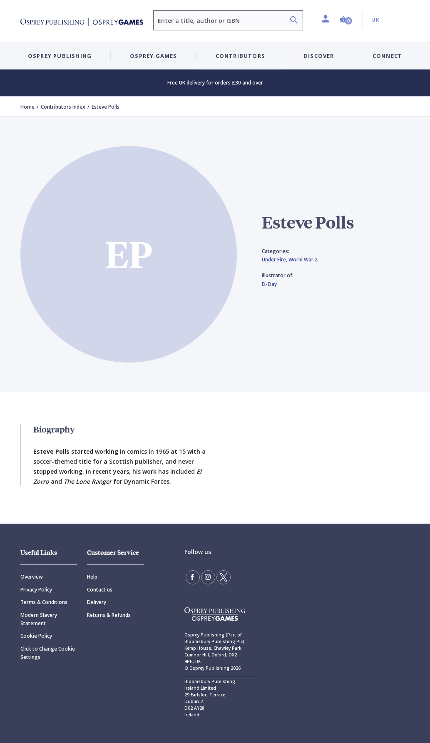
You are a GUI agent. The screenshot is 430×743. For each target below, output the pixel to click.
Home (27, 106)
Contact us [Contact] (99, 589)
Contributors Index (63, 106)
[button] (345, 19)
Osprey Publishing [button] (60, 56)
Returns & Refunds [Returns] (109, 615)
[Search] (294, 21)
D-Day (269, 284)
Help (92, 576)
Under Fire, (275, 259)
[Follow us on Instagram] (208, 577)
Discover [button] (318, 56)
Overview (31, 576)
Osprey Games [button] (153, 56)
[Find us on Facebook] (193, 577)
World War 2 (303, 259)
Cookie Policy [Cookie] (36, 635)
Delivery (96, 602)
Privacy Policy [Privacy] (36, 589)
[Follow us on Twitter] (223, 577)
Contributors (240, 56)
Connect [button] (387, 56)
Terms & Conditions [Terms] (43, 602)
